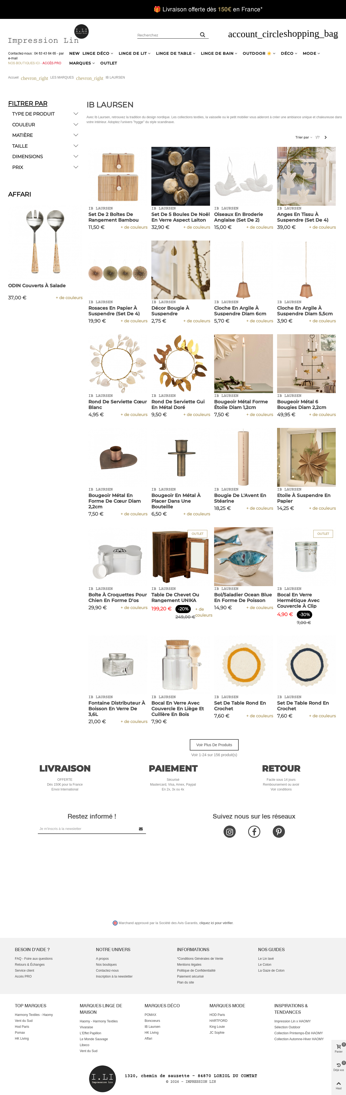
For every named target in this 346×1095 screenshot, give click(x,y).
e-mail (13, 58)
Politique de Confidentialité (196, 970)
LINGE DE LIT (133, 53)
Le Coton (264, 964)
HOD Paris (217, 1015)
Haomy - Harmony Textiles (99, 1021)
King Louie (217, 1027)
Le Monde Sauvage (94, 1039)
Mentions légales (189, 964)
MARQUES (80, 63)
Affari (148, 1038)
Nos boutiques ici (24, 63)
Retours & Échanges (30, 964)
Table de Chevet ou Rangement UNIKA (175, 597)
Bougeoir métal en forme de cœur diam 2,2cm (114, 501)
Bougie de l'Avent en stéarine (240, 498)
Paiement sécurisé (190, 976)
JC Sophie (216, 1033)
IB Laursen (152, 1027)
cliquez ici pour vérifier (216, 923)
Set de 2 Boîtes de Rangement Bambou (113, 217)
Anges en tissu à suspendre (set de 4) (302, 217)
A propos (102, 959)
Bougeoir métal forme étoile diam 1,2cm (241, 404)
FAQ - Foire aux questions (33, 959)
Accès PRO (23, 976)
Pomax (20, 1033)
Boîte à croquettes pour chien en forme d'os (117, 597)
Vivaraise (86, 1027)
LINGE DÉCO (95, 53)
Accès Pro (51, 63)
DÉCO (287, 53)
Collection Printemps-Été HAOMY (298, 1033)
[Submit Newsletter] (141, 828)
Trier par (304, 137)
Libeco (84, 1045)
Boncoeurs (152, 1021)
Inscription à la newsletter (114, 976)
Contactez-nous (107, 970)
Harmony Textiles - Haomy (34, 1015)
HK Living (22, 1038)
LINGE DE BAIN (217, 53)
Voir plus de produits (214, 745)
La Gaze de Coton (271, 970)
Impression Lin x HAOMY (292, 1021)
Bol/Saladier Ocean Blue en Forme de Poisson (243, 597)
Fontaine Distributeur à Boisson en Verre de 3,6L (116, 708)
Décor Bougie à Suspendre (170, 310)
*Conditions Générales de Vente (200, 959)
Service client (24, 970)
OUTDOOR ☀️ (257, 53)
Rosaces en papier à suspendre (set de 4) (114, 310)
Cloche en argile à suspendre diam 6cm (240, 310)
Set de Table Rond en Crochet (240, 705)
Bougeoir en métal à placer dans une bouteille (176, 501)
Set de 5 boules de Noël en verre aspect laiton (180, 217)
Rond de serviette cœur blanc (117, 404)
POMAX (150, 1015)
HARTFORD (218, 1021)
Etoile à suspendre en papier (304, 498)
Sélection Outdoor (287, 1027)
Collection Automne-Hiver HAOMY (299, 1039)
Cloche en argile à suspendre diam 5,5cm (305, 310)
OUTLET (108, 63)
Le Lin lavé (266, 959)
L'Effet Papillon (90, 1033)
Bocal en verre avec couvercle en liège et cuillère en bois (177, 708)
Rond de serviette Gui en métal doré (178, 404)
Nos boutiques (106, 964)
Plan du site (185, 982)
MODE (309, 53)
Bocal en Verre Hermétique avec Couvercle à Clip (298, 600)
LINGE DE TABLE (174, 53)
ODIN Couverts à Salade (37, 285)
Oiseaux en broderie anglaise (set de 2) (238, 217)
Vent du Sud (23, 1021)
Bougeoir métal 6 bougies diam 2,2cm (301, 404)
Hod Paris (22, 1027)
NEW (74, 53)
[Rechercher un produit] (202, 34)
